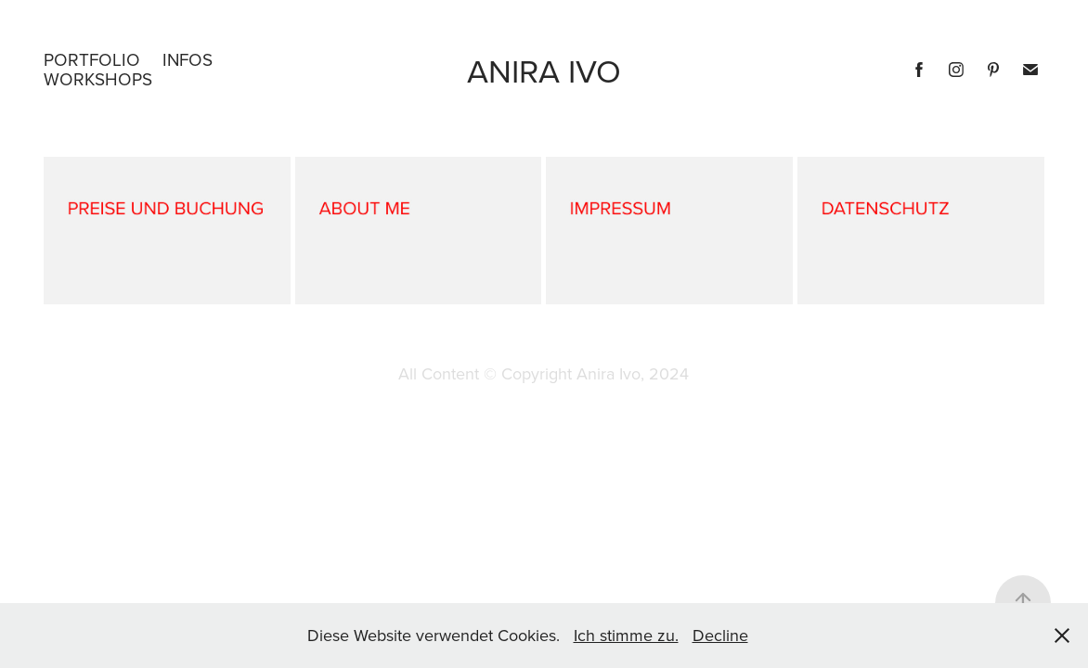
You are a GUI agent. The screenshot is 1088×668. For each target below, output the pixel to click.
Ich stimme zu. (626, 635)
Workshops (98, 78)
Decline (720, 635)
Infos (187, 58)
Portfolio (92, 58)
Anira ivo (544, 70)
